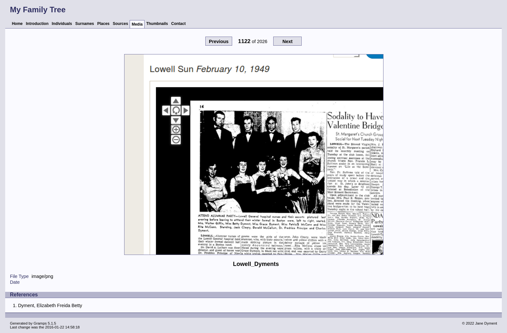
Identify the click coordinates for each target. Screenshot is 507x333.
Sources (120, 23)
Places (103, 23)
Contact (178, 23)
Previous (219, 41)
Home (17, 23)
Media (137, 24)
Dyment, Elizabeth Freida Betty (50, 305)
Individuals (62, 23)
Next (287, 41)
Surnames (84, 23)
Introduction (37, 23)
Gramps (40, 323)
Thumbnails (157, 23)
